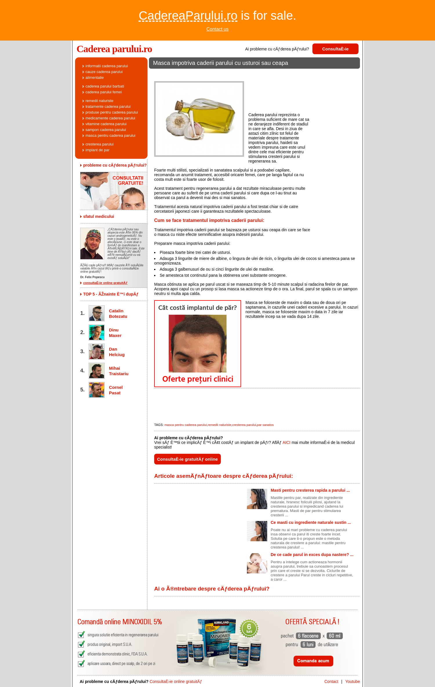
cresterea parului (244, 425)
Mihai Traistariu (117, 371)
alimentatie (94, 77)
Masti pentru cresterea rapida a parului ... (310, 490)
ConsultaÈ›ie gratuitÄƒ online (187, 459)
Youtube (352, 681)
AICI (286, 442)
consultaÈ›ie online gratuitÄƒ (105, 283)
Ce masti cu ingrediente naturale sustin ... (311, 522)
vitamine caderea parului (106, 124)
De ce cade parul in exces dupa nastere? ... (312, 554)
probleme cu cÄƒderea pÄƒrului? (115, 165)
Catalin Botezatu (117, 313)
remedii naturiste (220, 425)
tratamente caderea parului (108, 106)
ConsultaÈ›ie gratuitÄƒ (335, 50)
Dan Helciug (117, 352)
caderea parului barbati (104, 86)
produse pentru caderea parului (111, 112)
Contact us (217, 29)
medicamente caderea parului (110, 118)
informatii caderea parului (106, 66)
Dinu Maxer (115, 332)
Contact (331, 681)
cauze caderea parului (104, 72)
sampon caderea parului (105, 129)
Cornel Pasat (116, 390)
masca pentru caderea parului (185, 425)
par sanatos (265, 425)
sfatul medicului (98, 216)
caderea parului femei (103, 92)
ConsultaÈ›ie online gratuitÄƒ (176, 681)
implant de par (97, 150)
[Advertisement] (254, 74)
